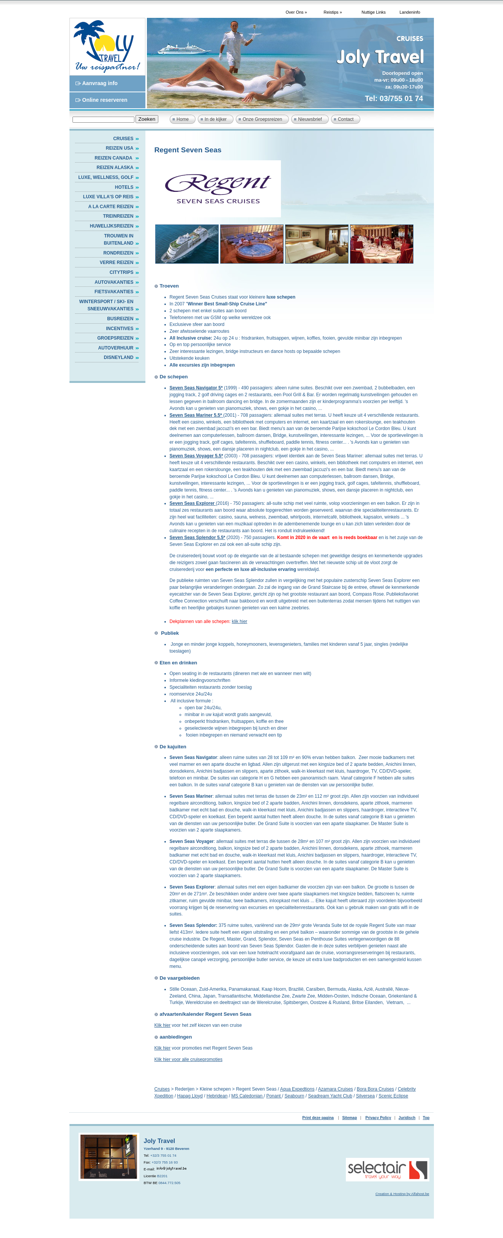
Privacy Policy (378, 1118)
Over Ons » (296, 12)
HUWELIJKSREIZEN (112, 226)
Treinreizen (118, 216)
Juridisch (407, 1118)
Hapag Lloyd (190, 1096)
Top (426, 1118)
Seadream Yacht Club (330, 1096)
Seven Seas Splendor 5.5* (197, 537)
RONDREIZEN (118, 253)
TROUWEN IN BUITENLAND (119, 239)
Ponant (274, 1096)
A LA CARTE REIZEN (110, 206)
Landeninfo (410, 12)
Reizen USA (120, 148)
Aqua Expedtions (297, 1089)
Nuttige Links (374, 12)
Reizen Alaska (115, 167)
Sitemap (349, 1118)
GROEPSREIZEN (115, 338)
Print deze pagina (318, 1118)
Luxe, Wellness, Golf (105, 177)
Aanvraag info (100, 83)
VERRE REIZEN (117, 262)
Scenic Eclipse (393, 1096)
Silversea (365, 1096)
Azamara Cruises (335, 1089)
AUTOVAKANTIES (114, 282)
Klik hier (163, 1025)
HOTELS (124, 187)
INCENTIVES (119, 328)
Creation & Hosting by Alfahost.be (402, 1194)
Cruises (123, 138)
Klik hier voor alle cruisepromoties (188, 1059)
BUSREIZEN (120, 318)
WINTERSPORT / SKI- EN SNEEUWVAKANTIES (106, 305)
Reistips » (333, 12)
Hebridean (217, 1096)
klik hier (240, 621)
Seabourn (294, 1096)
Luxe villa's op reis (108, 196)
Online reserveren (105, 100)
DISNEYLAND (118, 357)
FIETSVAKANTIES (114, 291)
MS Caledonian (247, 1096)
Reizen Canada (114, 158)
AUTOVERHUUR (115, 348)
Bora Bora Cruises (375, 1089)
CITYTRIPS (122, 272)
